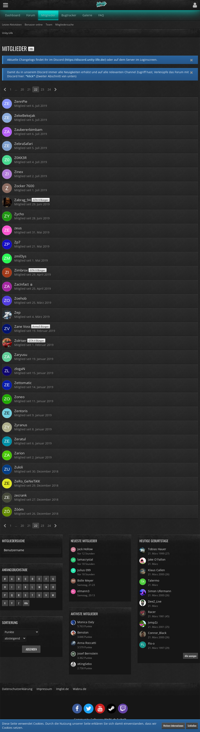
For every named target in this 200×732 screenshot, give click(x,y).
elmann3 (83, 591)
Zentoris (21, 411)
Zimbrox (21, 270)
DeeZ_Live (154, 601)
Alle (26, 603)
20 (22, 89)
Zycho (19, 214)
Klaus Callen (156, 570)
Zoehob (20, 298)
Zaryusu (20, 354)
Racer (152, 612)
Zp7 (17, 242)
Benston (83, 632)
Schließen (192, 725)
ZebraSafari (23, 143)
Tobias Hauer (157, 549)
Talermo (153, 580)
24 (49, 89)
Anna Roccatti (86, 643)
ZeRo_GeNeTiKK (27, 481)
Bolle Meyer (85, 580)
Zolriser (20, 340)
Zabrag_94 (22, 200)
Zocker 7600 (24, 185)
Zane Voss (22, 326)
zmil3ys (20, 256)
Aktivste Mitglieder (84, 613)
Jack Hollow (85, 549)
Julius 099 (84, 570)
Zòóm (19, 509)
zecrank (20, 495)
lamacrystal (85, 559)
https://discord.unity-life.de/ (85, 60)
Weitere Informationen (173, 725)
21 (29, 89)
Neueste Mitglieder (84, 540)
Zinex (18, 171)
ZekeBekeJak (24, 115)
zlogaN (19, 368)
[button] (5, 5)
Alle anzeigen (190, 656)
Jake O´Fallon (157, 559)
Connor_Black (157, 633)
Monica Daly (85, 622)
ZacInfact (21, 284)
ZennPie (20, 101)
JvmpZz (153, 622)
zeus (18, 228)
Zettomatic (23, 382)
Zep (17, 312)
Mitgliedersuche (13, 540)
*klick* (30, 76)
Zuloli (18, 467)
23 (42, 89)
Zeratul (20, 439)
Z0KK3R (20, 157)
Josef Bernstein (87, 653)
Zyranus (20, 425)
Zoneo (19, 396)
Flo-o (151, 643)
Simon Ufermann (159, 591)
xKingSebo (84, 664)
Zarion (19, 453)
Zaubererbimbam (28, 129)
